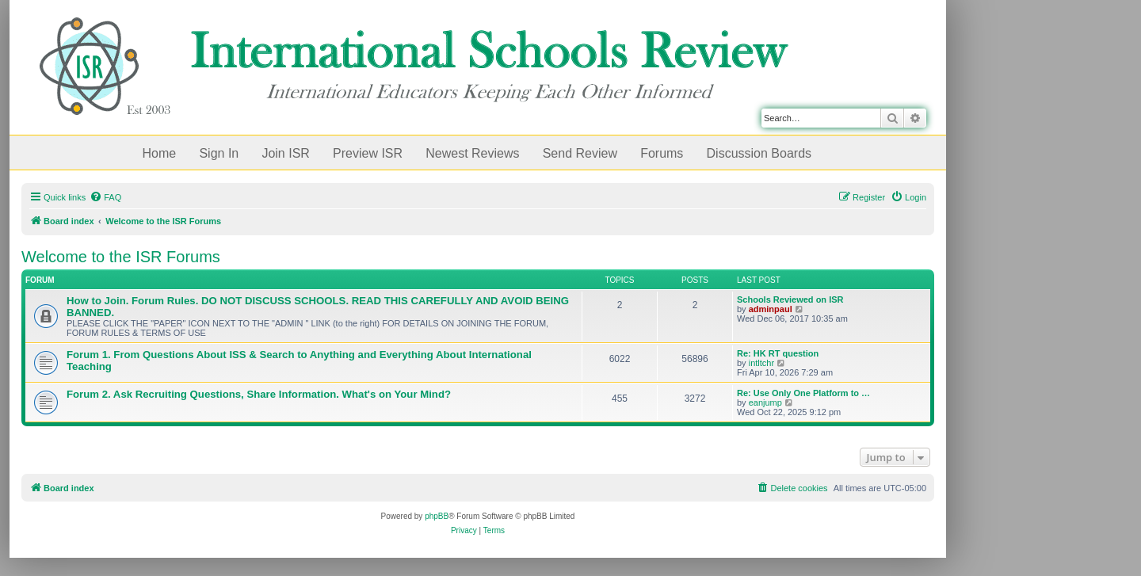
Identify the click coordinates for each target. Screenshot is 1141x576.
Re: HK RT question (778, 353)
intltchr (761, 363)
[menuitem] (105, 197)
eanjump (765, 402)
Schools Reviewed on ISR (790, 299)
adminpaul (770, 309)
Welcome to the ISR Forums (120, 256)
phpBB (436, 516)
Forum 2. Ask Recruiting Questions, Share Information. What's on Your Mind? (259, 394)
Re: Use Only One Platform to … (803, 393)
